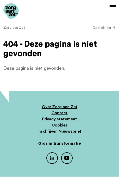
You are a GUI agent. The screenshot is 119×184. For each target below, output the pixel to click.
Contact (59, 113)
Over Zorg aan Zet (59, 107)
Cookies (60, 125)
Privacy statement (59, 119)
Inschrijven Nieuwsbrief (59, 131)
